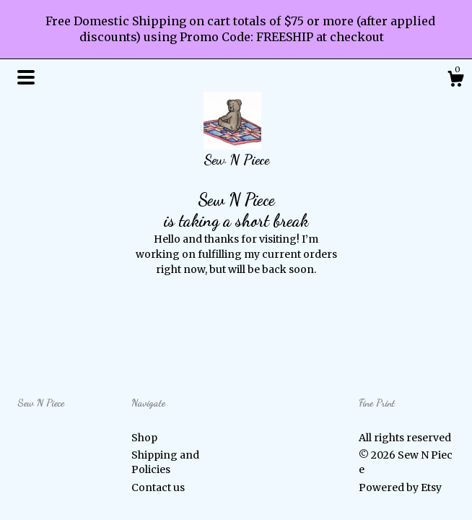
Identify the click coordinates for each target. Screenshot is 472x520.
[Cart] (455, 81)
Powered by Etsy (400, 487)
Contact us (158, 487)
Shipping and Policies (165, 462)
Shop (144, 437)
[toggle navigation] (26, 77)
